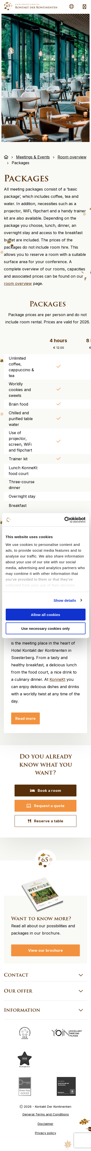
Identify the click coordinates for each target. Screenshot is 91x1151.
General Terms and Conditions (45, 1114)
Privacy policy (45, 1133)
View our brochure (45, 950)
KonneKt (57, 679)
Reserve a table (45, 821)
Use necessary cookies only (45, 628)
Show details (65, 600)
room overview (18, 283)
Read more (25, 718)
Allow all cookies (45, 615)
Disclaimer (45, 1124)
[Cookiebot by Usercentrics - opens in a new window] (64, 520)
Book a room (45, 790)
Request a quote (45, 805)
